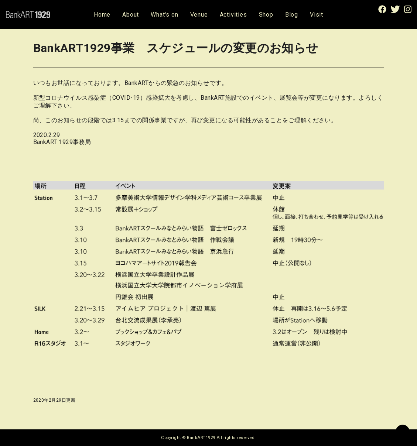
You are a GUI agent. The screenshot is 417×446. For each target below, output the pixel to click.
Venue (199, 14)
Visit (316, 14)
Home (102, 14)
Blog (291, 14)
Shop (266, 14)
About (130, 14)
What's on (164, 14)
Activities (233, 14)
